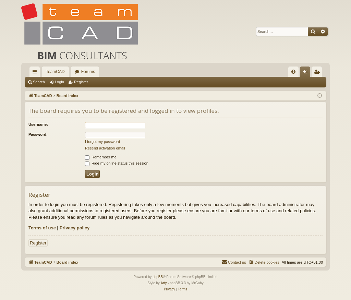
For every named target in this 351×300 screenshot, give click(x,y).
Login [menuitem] (306, 73)
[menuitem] (293, 72)
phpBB (158, 277)
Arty (164, 283)
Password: (38, 134)
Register (81, 82)
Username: (38, 124)
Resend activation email (105, 148)
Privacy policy (74, 227)
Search (39, 82)
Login (59, 82)
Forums (88, 71)
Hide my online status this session (116, 163)
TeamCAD (55, 71)
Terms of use (42, 227)
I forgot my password (102, 142)
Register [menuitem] (318, 73)
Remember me (101, 157)
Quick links (36, 73)
